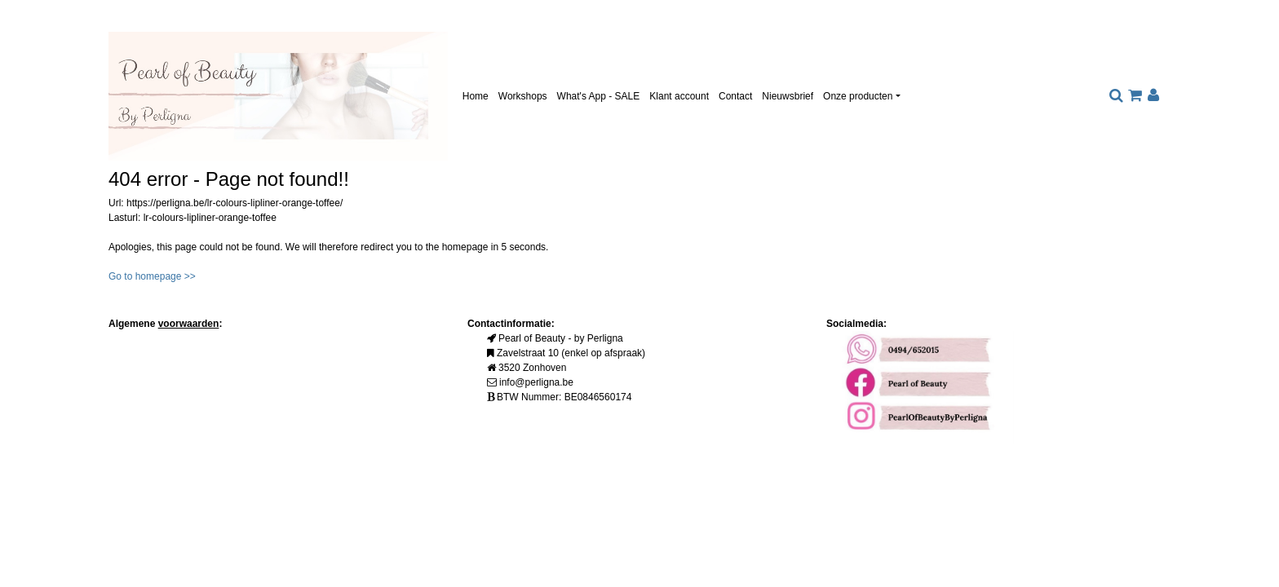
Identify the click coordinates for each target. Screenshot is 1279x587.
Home (475, 96)
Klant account (679, 96)
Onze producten (857, 96)
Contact (735, 96)
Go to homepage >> (152, 276)
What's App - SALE (598, 96)
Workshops (522, 96)
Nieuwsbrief (787, 96)
